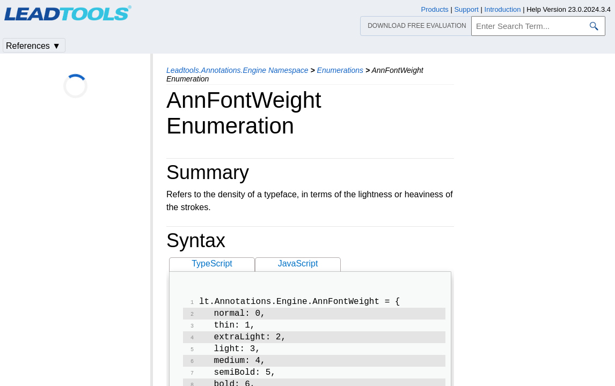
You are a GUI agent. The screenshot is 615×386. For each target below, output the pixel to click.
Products (435, 9)
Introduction (503, 9)
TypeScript (212, 263)
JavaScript (298, 263)
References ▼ (33, 45)
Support (466, 9)
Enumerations (340, 70)
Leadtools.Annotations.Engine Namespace (237, 70)
